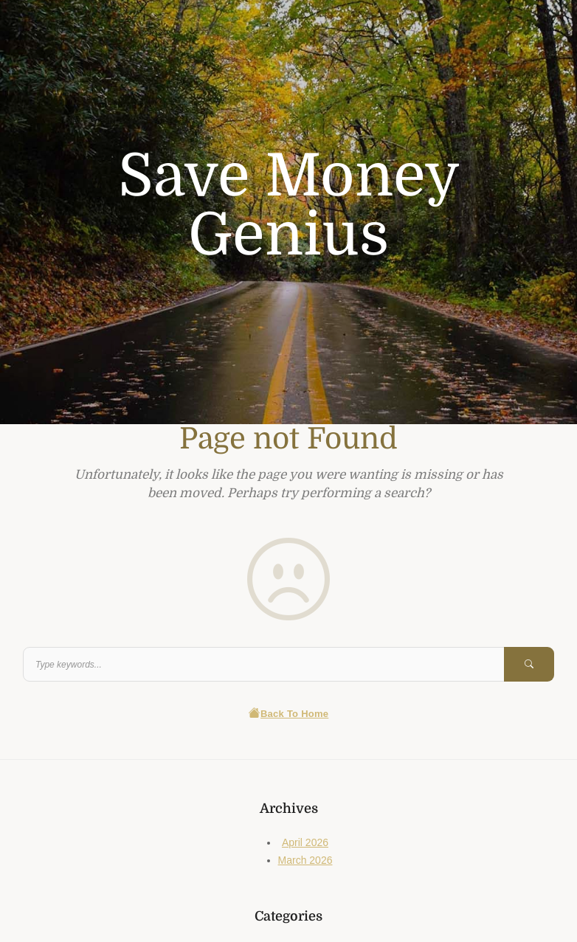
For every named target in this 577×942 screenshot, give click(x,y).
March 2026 (305, 860)
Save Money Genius (289, 206)
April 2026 (305, 842)
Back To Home (289, 713)
